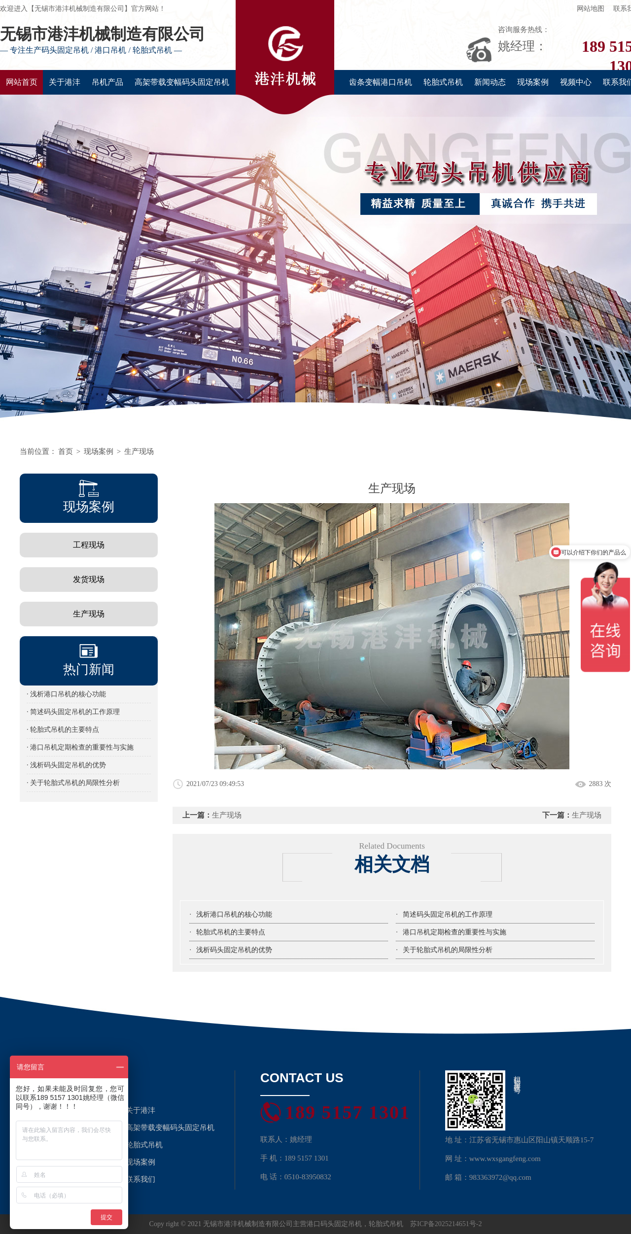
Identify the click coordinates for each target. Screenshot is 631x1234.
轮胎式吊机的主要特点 (230, 932)
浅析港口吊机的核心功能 (234, 914)
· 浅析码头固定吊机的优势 (66, 765)
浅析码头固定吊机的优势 (234, 950)
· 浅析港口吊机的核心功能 (66, 694)
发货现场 (89, 579)
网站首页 (21, 82)
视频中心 (576, 82)
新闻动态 (490, 82)
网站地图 (590, 8)
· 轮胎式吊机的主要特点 (63, 729)
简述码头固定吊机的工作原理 (447, 914)
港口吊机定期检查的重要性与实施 (454, 932)
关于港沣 (64, 82)
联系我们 (140, 1179)
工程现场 (89, 545)
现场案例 (533, 82)
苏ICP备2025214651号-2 (446, 1224)
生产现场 (139, 451)
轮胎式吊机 (443, 82)
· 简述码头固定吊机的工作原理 (73, 712)
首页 (65, 451)
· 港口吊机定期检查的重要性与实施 (80, 747)
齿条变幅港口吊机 (380, 82)
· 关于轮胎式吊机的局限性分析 (73, 783)
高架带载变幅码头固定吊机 (182, 82)
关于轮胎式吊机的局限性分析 (447, 950)
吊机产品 (107, 82)
